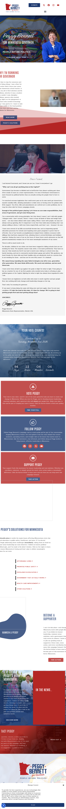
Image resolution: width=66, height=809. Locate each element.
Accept (33, 805)
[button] (63, 785)
